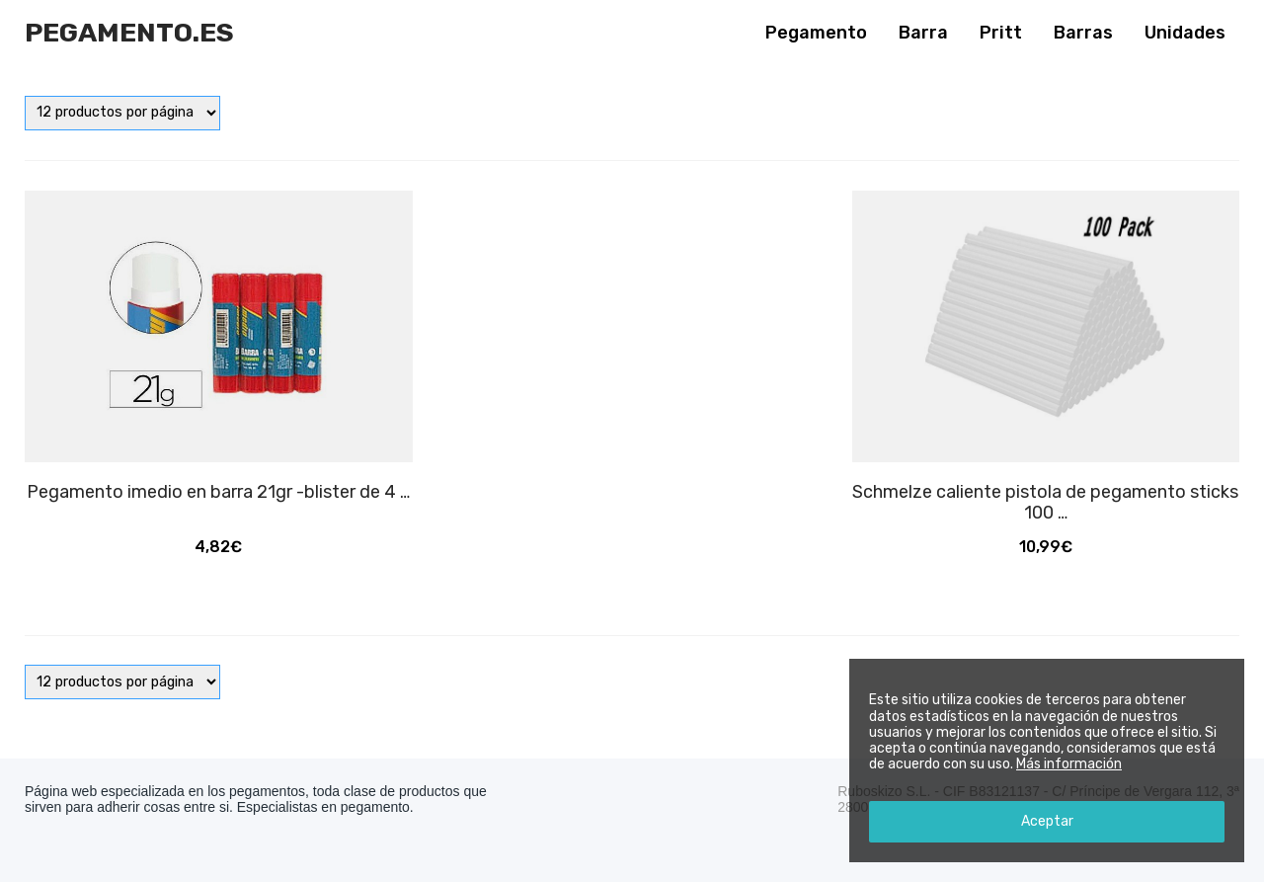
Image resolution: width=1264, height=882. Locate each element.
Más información (1069, 764)
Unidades (1185, 32)
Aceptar (1047, 821)
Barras (1083, 32)
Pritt (1001, 32)
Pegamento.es (129, 32)
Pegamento (816, 32)
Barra (923, 32)
